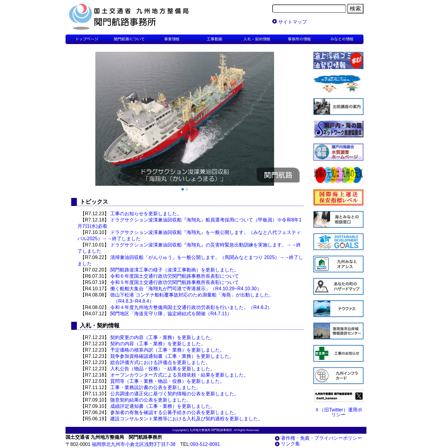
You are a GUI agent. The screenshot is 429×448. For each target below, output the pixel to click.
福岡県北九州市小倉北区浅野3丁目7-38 (133, 444)
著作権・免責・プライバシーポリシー (321, 438)
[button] (182, 189)
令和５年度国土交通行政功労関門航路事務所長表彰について (174, 282)
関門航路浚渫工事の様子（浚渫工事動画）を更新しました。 (174, 269)
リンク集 (290, 443)
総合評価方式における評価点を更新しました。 (160, 362)
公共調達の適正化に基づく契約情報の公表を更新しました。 (174, 393)
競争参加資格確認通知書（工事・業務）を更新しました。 (172, 356)
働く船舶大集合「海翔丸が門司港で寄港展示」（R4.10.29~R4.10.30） (185, 288)
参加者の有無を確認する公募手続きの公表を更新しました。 (174, 412)
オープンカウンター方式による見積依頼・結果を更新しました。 (179, 374)
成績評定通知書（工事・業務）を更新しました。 (162, 406)
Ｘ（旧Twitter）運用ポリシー (338, 412)
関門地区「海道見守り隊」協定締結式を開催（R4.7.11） (171, 313)
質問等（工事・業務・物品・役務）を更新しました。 (167, 381)
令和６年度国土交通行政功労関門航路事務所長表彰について (174, 276)
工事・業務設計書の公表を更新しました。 (155, 387)
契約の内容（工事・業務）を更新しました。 (158, 343)
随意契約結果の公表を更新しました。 (150, 399)
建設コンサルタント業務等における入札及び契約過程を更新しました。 (186, 418)
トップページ (86, 39)
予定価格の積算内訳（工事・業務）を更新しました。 (167, 349)
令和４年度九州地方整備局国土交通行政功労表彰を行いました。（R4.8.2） (191, 307)
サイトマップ (292, 21)
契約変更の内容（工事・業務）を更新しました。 (162, 337)
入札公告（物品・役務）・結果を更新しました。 (162, 368)
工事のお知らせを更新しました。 (146, 213)
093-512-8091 (205, 444)
